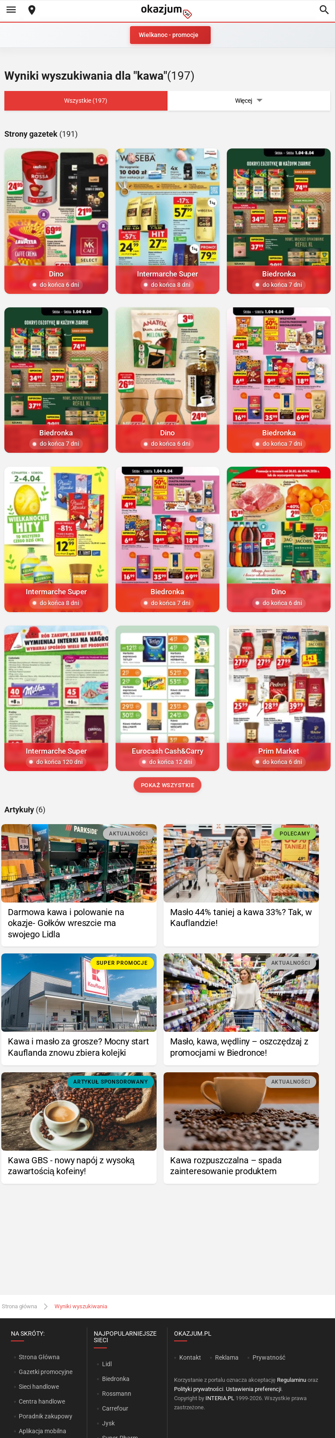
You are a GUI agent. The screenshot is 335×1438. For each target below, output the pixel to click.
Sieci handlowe (39, 1386)
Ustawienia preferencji (253, 1389)
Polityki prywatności (198, 1389)
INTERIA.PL (219, 1398)
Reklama (227, 1357)
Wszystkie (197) (85, 100)
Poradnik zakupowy (45, 1416)
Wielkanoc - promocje (168, 34)
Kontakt (190, 1357)
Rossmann (116, 1393)
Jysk (108, 1423)
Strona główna (19, 1306)
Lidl (107, 1364)
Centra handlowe (42, 1401)
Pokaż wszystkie (168, 785)
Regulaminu (291, 1380)
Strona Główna (39, 1357)
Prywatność (269, 1357)
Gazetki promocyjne (45, 1371)
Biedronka (116, 1378)
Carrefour (115, 1408)
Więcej (249, 100)
